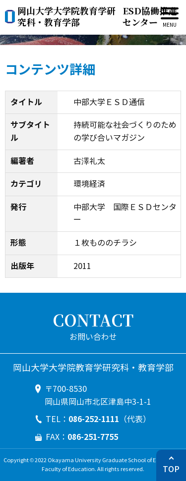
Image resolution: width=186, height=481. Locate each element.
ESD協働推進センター (97, 16)
